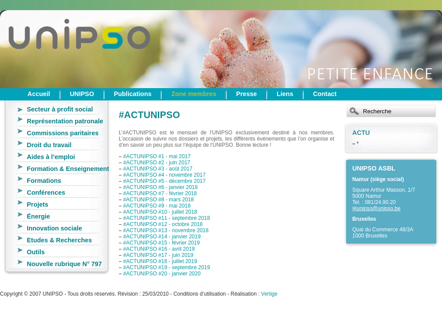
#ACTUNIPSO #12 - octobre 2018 (163, 224)
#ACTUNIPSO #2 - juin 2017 (156, 163)
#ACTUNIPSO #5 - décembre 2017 (164, 181)
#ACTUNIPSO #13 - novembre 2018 (165, 230)
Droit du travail (49, 144)
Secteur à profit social (60, 109)
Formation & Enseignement (68, 168)
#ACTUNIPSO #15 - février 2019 (161, 243)
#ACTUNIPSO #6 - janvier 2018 (160, 187)
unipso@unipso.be (379, 208)
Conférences (46, 192)
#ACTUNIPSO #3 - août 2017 (157, 169)
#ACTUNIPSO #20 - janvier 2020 (162, 274)
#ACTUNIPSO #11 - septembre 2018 (166, 218)
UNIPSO (82, 93)
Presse (246, 93)
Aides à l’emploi (51, 156)
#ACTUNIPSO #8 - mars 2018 (158, 200)
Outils (36, 252)
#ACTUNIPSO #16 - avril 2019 (159, 249)
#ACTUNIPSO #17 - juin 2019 (158, 255)
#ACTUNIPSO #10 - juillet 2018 (160, 212)
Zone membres (193, 93)
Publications (133, 93)
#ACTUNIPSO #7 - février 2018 (160, 193)
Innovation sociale (54, 228)
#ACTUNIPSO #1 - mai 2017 (156, 156)
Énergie (38, 216)
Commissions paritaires (63, 133)
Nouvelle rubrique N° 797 (64, 263)
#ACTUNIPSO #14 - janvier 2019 (162, 237)
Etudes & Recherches (59, 240)
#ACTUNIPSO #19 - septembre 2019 (166, 267)
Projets (37, 204)
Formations (44, 180)
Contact (325, 93)
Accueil (39, 93)
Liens (285, 93)
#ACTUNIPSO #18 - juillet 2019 (160, 261)
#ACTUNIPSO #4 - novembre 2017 (164, 175)
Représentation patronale (65, 121)
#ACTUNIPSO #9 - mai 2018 (156, 206)
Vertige (269, 294)
